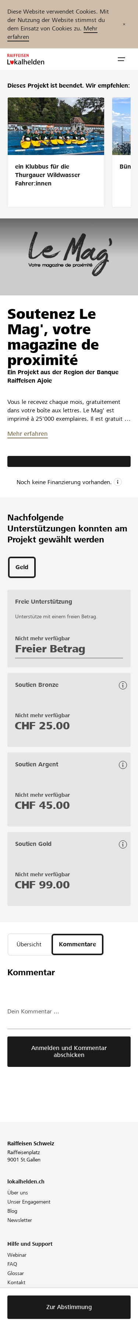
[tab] (22, 567)
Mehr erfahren (27, 433)
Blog (12, 1211)
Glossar (15, 1273)
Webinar (16, 1255)
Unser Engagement (28, 1202)
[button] (121, 59)
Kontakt (16, 1282)
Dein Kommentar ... (33, 1011)
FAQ (12, 1264)
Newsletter (19, 1220)
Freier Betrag (50, 648)
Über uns (17, 1193)
